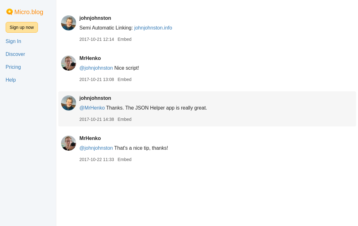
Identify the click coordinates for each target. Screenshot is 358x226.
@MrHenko (92, 107)
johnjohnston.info (153, 27)
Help (11, 80)
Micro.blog (28, 11)
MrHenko (90, 58)
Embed (124, 39)
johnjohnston (95, 18)
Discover (15, 54)
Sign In (13, 41)
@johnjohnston (96, 68)
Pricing (13, 67)
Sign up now (22, 27)
